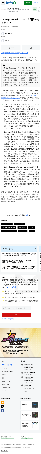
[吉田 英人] (2, 40)
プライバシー (4, 451)
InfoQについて (6, 384)
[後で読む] (31, 47)
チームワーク (23, 231)
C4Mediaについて (7, 387)
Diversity (4, 391)
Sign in (36, 3)
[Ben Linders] (2, 33)
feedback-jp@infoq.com (7, 438)
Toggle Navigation (3, 3)
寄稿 (3, 378)
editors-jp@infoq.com (27, 438)
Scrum (31, 227)
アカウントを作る (7, 365)
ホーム (3, 361)
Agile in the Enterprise (9, 231)
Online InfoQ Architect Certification (28, 366)
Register (28, 3)
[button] (16, 315)
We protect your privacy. (8, 319)
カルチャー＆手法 (19, 224)
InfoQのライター (6, 381)
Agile (26, 215)
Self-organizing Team (9, 227)
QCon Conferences (7, 371)
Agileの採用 (22, 227)
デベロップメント (7, 224)
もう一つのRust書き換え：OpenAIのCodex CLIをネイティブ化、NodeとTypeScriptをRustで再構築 (18, 267)
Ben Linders (8, 33)
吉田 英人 (8, 40)
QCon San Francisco (27, 386)
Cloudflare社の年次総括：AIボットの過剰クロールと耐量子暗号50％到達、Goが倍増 (19, 261)
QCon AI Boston (29, 372)
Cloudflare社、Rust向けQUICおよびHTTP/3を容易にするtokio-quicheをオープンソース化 (19, 254)
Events (4, 375)
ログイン (4, 368)
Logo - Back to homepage (11, 2)
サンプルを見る (10, 287)
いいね (12, 47)
